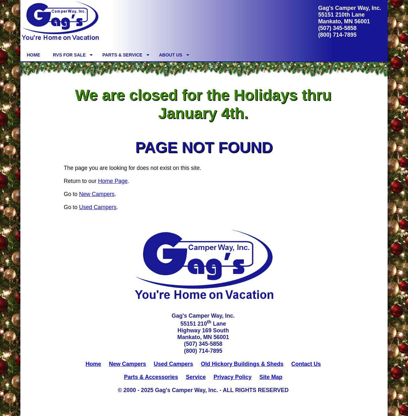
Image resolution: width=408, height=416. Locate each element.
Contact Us (306, 364)
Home (93, 364)
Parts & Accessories (151, 377)
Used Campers (97, 207)
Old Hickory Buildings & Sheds (242, 364)
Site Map (270, 377)
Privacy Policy (232, 377)
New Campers (96, 194)
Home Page (113, 181)
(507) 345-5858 (337, 28)
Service (196, 377)
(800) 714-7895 (337, 35)
